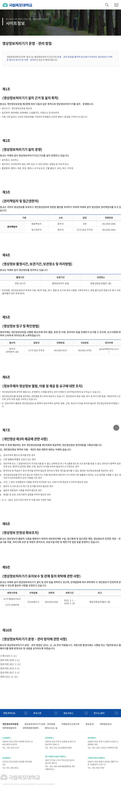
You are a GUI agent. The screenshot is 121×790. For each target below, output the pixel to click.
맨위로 (116, 428)
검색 (107, 4)
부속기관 (37, 713)
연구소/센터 (99, 713)
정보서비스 (68, 713)
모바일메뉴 (116, 4)
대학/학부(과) (9, 713)
